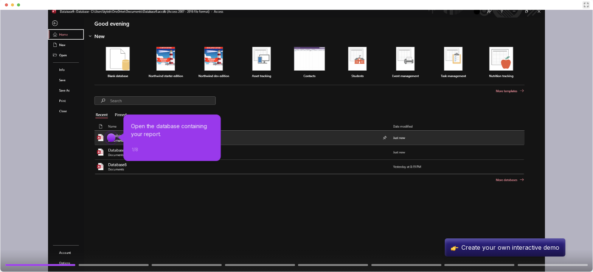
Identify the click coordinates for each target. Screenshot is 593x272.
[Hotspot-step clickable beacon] (111, 137)
